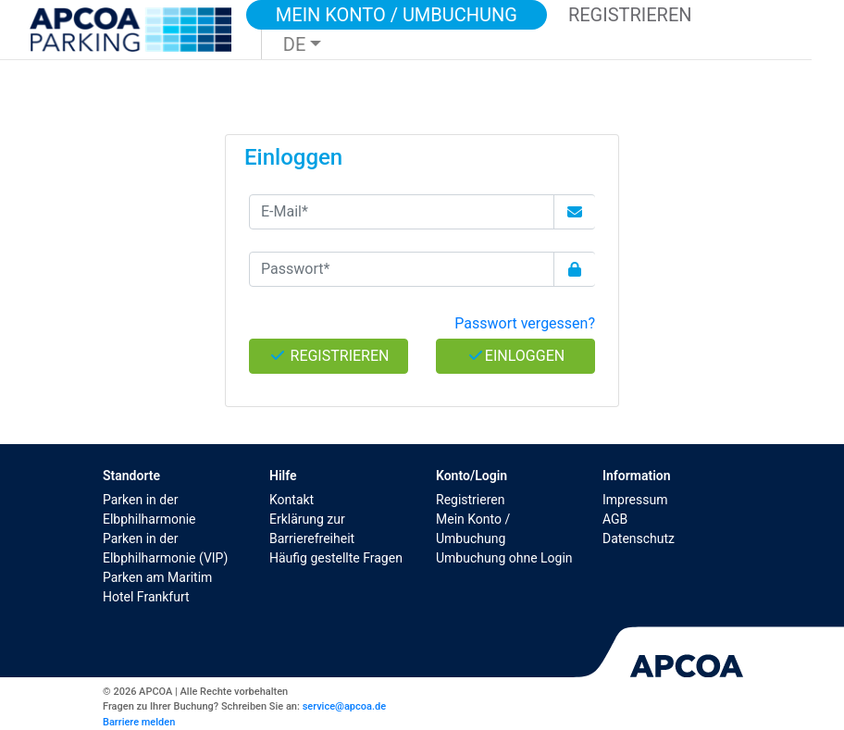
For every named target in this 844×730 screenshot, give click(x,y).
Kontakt (291, 499)
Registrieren (470, 499)
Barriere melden (139, 722)
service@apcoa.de (344, 706)
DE (294, 44)
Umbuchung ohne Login (504, 558)
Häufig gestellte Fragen (336, 558)
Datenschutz (638, 538)
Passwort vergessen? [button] (524, 323)
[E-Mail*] (401, 211)
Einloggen (515, 356)
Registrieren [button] (630, 15)
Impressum (634, 499)
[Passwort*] (401, 269)
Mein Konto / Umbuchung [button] (396, 15)
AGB (614, 519)
